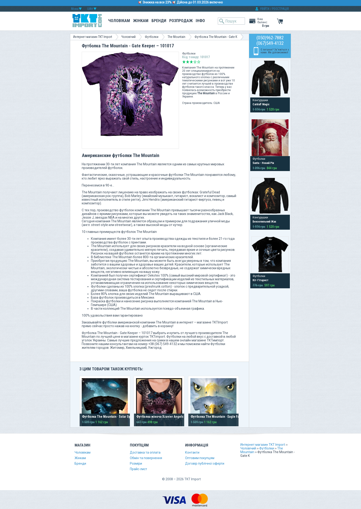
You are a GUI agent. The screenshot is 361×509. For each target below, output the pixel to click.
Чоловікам (119, 20)
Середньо (191, 62)
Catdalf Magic (261, 104)
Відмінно (199, 62)
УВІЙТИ (264, 9)
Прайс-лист (138, 469)
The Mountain (176, 37)
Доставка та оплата (145, 452)
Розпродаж (181, 20)
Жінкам (140, 20)
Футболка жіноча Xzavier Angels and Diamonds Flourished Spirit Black (162, 418)
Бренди (158, 20)
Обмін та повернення (146, 458)
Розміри (136, 463)
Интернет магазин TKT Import (92, 37)
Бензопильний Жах (264, 221)
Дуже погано (184, 62)
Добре (195, 62)
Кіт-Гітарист (260, 280)
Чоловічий (128, 37)
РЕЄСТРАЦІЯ (280, 9)
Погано (187, 62)
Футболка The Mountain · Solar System (109, 416)
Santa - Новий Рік (263, 163)
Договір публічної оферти (204, 463)
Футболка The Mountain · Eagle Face (217, 416)
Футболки (151, 37)
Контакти (192, 452)
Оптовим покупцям (199, 458)
